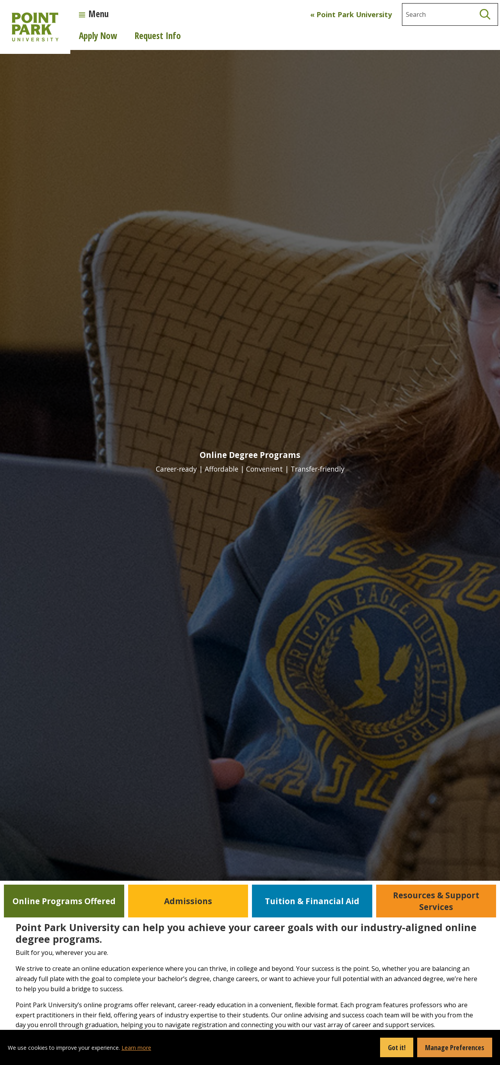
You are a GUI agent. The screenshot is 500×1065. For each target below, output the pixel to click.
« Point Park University (351, 14)
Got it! (396, 1047)
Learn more (136, 1047)
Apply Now (98, 35)
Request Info (158, 35)
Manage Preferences (454, 1047)
